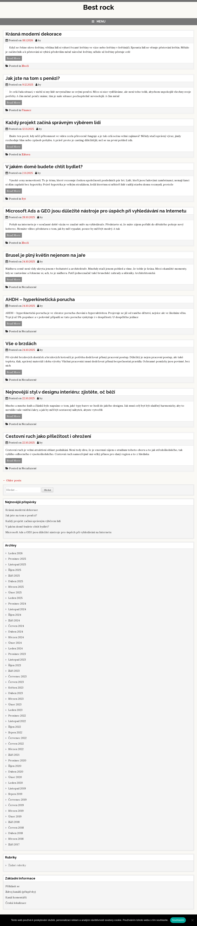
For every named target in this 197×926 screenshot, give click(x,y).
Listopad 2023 (17, 659)
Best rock (98, 7)
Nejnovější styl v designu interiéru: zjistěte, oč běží (60, 392)
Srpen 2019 (15, 794)
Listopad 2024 (17, 609)
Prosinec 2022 (17, 715)
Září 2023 (14, 670)
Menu (101, 21)
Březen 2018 (16, 838)
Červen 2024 (16, 626)
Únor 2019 (15, 816)
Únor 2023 (15, 704)
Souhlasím (178, 920)
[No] (192, 920)
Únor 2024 (15, 642)
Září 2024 (14, 620)
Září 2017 (13, 844)
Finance (26, 110)
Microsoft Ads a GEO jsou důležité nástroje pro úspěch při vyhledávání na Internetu (95, 211)
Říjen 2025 (14, 570)
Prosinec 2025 (17, 558)
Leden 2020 (15, 782)
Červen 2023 (16, 682)
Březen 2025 (16, 586)
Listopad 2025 (17, 564)
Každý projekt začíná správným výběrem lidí (53, 122)
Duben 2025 (15, 581)
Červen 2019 (16, 805)
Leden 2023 (15, 710)
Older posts (12, 480)
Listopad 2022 (17, 721)
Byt (24, 198)
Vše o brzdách (20, 343)
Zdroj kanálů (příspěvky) (20, 891)
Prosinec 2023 (17, 654)
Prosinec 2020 (17, 760)
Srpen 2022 (15, 732)
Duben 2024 (15, 631)
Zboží (25, 66)
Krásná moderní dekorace (33, 34)
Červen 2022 (16, 743)
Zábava (26, 154)
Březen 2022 (16, 749)
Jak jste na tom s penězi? (32, 78)
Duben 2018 (15, 833)
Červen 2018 (16, 827)
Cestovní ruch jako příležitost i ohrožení (48, 436)
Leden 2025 (15, 598)
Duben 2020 (15, 771)
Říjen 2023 (14, 665)
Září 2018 (14, 822)
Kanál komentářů (16, 897)
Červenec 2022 (17, 738)
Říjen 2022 (14, 726)
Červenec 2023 (17, 676)
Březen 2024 (16, 637)
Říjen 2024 (14, 614)
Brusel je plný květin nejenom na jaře (45, 255)
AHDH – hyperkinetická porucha (40, 299)
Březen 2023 (16, 698)
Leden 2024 (15, 648)
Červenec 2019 (17, 799)
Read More (14, 58)
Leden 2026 (15, 553)
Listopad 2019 (17, 788)
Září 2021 (13, 754)
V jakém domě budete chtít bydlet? (44, 166)
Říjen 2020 (14, 766)
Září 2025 (14, 575)
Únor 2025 (15, 592)
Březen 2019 (16, 810)
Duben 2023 (15, 693)
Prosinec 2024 (17, 603)
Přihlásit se (12, 886)
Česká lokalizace (15, 903)
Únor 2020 (15, 777)
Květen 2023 (15, 687)
